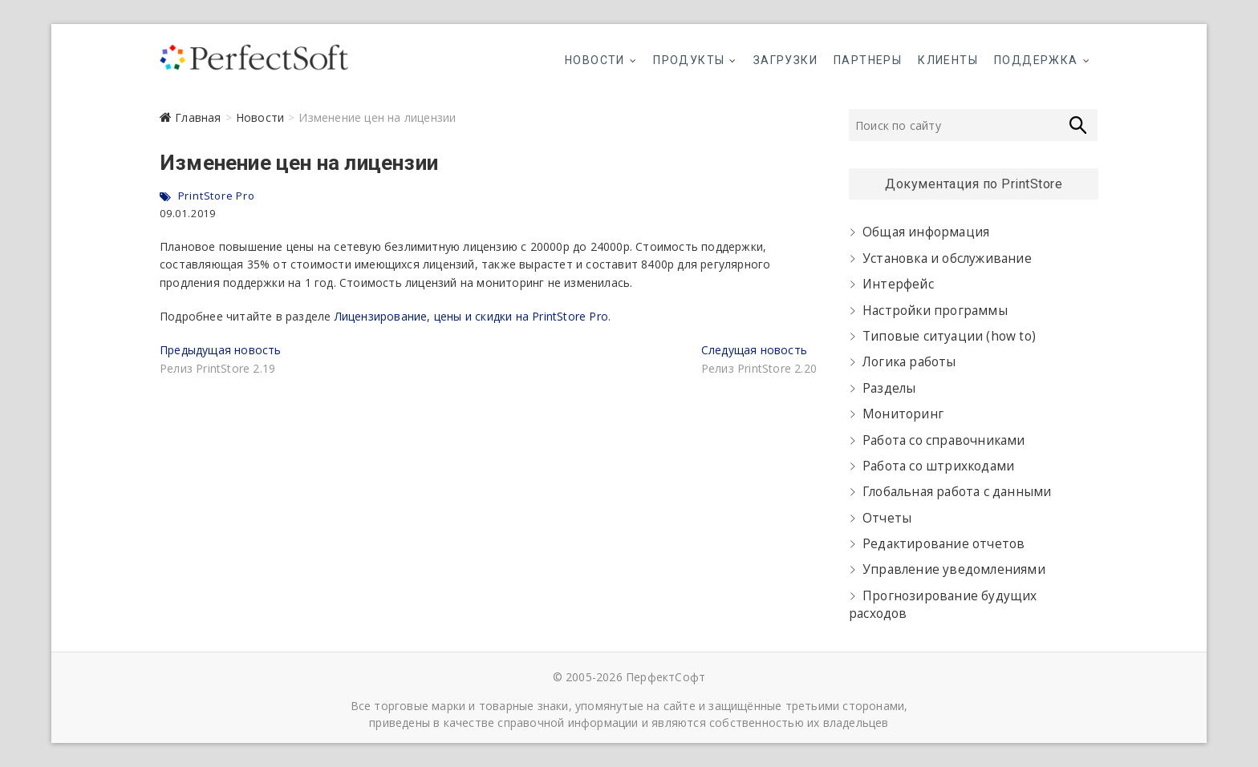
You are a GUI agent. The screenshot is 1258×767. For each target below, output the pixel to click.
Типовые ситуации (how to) (949, 336)
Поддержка (1036, 60)
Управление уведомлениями (953, 569)
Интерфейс (898, 284)
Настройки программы (935, 310)
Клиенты (948, 60)
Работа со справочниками (943, 440)
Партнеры (868, 60)
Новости (595, 60)
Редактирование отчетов (943, 543)
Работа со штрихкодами (938, 466)
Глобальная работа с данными (956, 491)
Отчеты (886, 518)
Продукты (688, 60)
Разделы (888, 388)
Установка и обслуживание (947, 258)
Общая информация (925, 232)
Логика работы (909, 361)
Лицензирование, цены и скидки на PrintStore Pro (471, 316)
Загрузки (785, 60)
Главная (198, 117)
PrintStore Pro (216, 195)
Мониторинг (903, 414)
